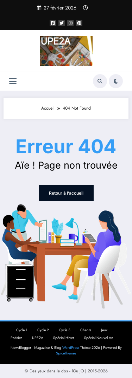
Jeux (104, 330)
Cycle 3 (64, 330)
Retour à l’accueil (66, 193)
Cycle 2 (43, 330)
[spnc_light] (116, 81)
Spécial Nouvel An (98, 337)
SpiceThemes (66, 353)
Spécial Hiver (63, 337)
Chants (85, 330)
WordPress (70, 347)
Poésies (16, 337)
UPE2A (37, 337)
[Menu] (13, 81)
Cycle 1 (21, 330)
